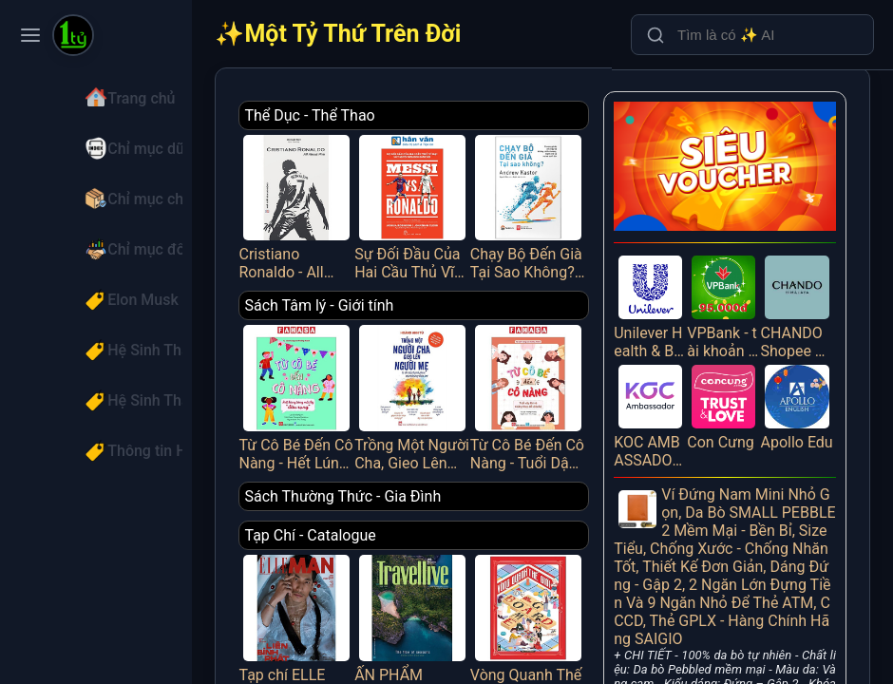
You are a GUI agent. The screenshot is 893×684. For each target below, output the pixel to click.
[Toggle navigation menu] (30, 35)
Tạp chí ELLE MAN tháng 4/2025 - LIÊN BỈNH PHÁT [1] (329, 608)
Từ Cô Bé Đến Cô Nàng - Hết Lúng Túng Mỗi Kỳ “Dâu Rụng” (329, 386)
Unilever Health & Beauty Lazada (662, 294)
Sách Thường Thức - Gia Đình (378, 482)
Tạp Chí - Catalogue (345, 521)
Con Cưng (730, 390)
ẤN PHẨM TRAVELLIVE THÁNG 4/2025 (437, 608)
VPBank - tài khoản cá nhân (730, 294)
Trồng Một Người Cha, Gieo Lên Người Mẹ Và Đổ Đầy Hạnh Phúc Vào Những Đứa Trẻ (437, 386)
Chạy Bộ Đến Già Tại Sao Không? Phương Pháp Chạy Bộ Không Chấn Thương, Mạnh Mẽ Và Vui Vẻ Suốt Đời (545, 202)
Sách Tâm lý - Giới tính (354, 299)
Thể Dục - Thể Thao (345, 115)
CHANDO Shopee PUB (800, 294)
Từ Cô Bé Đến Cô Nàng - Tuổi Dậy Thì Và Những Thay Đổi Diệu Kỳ (545, 386)
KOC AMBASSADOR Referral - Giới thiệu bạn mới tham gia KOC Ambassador (662, 399)
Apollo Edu (800, 399)
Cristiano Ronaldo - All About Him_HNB (329, 202)
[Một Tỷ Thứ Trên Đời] (73, 37)
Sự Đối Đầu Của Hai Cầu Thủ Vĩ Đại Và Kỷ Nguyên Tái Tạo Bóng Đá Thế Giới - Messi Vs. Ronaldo (437, 202)
